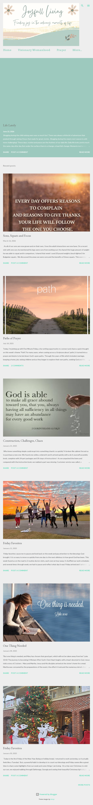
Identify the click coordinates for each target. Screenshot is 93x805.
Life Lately (9, 125)
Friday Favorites (12, 543)
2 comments (17, 365)
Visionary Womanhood (34, 50)
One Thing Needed (14, 646)
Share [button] (6, 152)
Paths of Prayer (12, 338)
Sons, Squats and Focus (17, 236)
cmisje (52, 799)
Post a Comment (19, 152)
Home (7, 50)
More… (77, 50)
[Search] (82, 4)
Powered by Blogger (46, 794)
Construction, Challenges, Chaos (23, 441)
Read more (84, 152)
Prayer (61, 50)
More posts (84, 785)
